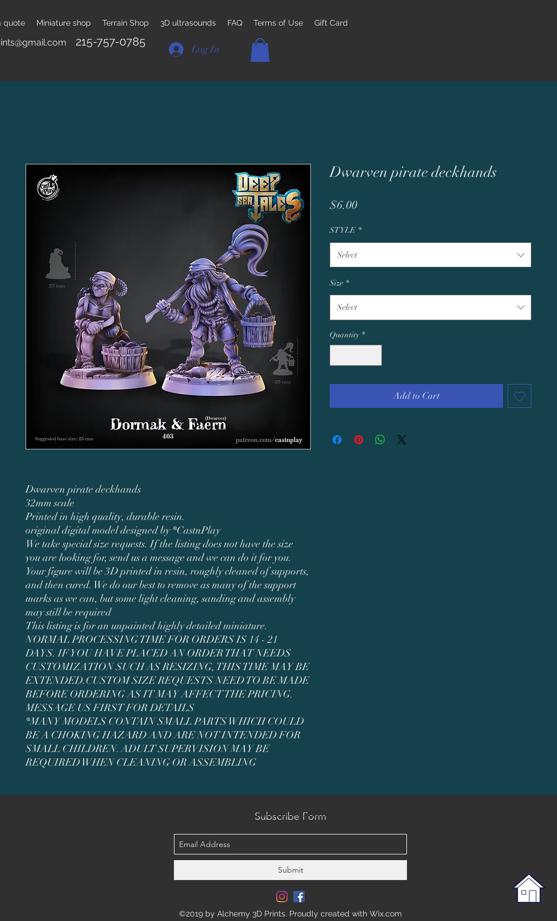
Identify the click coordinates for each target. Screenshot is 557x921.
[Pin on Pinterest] (358, 440)
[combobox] (430, 254)
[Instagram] (282, 896)
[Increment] (373, 355)
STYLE (345, 230)
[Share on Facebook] (337, 440)
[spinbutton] (356, 355)
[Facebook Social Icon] (299, 896)
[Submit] (290, 870)
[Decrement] (338, 355)
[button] (260, 50)
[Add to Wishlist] (519, 396)
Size (339, 283)
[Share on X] (402, 440)
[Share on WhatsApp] (380, 440)
